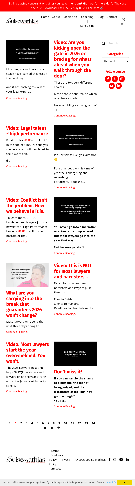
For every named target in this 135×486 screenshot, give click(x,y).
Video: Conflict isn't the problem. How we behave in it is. (26, 205)
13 (86, 423)
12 (79, 423)
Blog (101, 17)
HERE (27, 140)
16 (52, 427)
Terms (54, 451)
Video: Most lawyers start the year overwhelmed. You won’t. (27, 353)
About (56, 17)
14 (93, 423)
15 (45, 427)
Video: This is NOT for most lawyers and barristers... (73, 271)
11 (72, 423)
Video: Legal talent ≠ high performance (27, 131)
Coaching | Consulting (87, 21)
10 (65, 423)
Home (45, 17)
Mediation (70, 17)
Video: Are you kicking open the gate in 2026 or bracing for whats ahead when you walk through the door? (73, 59)
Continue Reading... (17, 98)
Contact (112, 17)
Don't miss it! (68, 372)
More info (111, 482)
